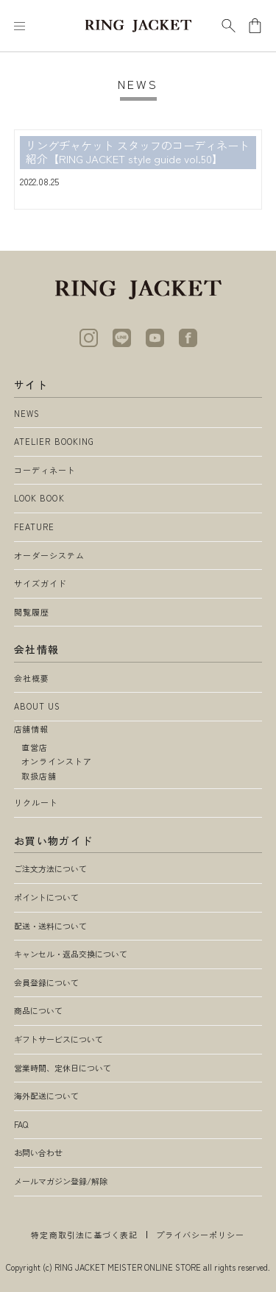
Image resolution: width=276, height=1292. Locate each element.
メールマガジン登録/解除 (60, 1181)
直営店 (34, 747)
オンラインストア (57, 761)
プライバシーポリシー (200, 1235)
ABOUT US (37, 706)
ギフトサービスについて (58, 1039)
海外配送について (46, 1096)
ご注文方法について (50, 868)
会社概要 (31, 678)
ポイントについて (46, 897)
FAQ (21, 1124)
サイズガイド (41, 583)
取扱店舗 (39, 776)
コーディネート (45, 470)
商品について (38, 1010)
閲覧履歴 (31, 612)
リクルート (36, 802)
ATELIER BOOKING (54, 441)
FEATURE (34, 526)
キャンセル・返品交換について (70, 954)
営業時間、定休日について (62, 1068)
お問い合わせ (38, 1152)
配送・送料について (50, 926)
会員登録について (46, 982)
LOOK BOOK (39, 498)
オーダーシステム (49, 555)
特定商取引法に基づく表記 (84, 1235)
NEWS (27, 413)
